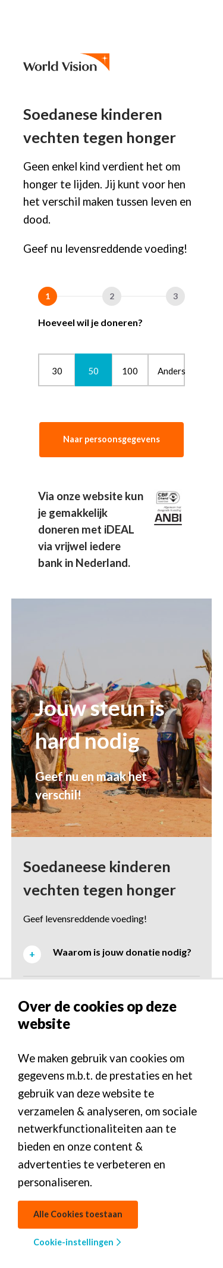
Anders (171, 370)
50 (93, 370)
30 (57, 370)
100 (130, 370)
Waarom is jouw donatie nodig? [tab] (122, 951)
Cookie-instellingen (77, 1242)
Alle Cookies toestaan (78, 1214)
